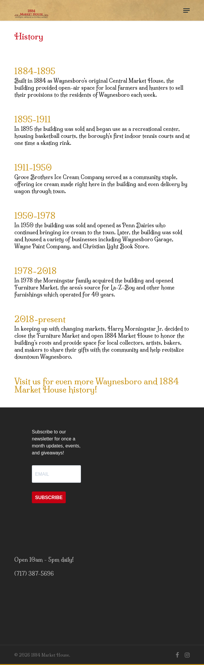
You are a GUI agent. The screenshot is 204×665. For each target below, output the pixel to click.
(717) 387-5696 (34, 573)
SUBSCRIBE (49, 497)
